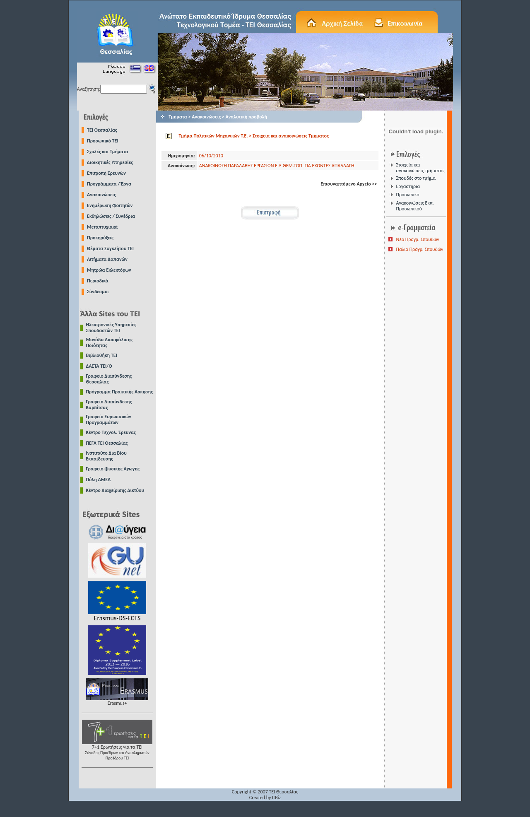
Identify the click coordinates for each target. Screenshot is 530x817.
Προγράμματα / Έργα (109, 184)
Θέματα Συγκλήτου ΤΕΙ (110, 248)
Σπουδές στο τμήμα (415, 178)
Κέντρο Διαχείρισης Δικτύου (115, 490)
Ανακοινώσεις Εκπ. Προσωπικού (415, 206)
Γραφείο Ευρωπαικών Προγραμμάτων (108, 419)
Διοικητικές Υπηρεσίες (110, 162)
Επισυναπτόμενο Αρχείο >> (348, 184)
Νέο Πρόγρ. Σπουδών (417, 239)
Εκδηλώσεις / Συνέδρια (111, 216)
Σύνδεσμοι (98, 291)
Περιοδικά (97, 281)
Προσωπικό (407, 195)
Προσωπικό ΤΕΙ (102, 141)
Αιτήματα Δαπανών (107, 259)
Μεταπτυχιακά (102, 227)
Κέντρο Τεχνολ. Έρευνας (111, 432)
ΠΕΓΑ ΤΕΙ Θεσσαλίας (107, 443)
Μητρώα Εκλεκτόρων (109, 270)
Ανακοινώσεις (101, 195)
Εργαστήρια (408, 186)
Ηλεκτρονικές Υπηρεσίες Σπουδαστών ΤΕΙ (111, 327)
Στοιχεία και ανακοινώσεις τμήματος (420, 168)
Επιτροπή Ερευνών (106, 173)
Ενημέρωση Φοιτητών (109, 205)
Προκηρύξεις (100, 238)
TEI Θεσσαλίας (102, 130)
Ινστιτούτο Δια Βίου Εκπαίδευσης (106, 456)
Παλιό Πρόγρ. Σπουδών (419, 249)
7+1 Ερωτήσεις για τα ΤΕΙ (117, 750)
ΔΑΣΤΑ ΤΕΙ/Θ (99, 366)
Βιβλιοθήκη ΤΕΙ (101, 355)
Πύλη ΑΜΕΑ (98, 479)
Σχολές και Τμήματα (107, 151)
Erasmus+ (117, 701)
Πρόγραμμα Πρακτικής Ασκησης (119, 392)
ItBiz (276, 797)
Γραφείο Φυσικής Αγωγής (113, 469)
